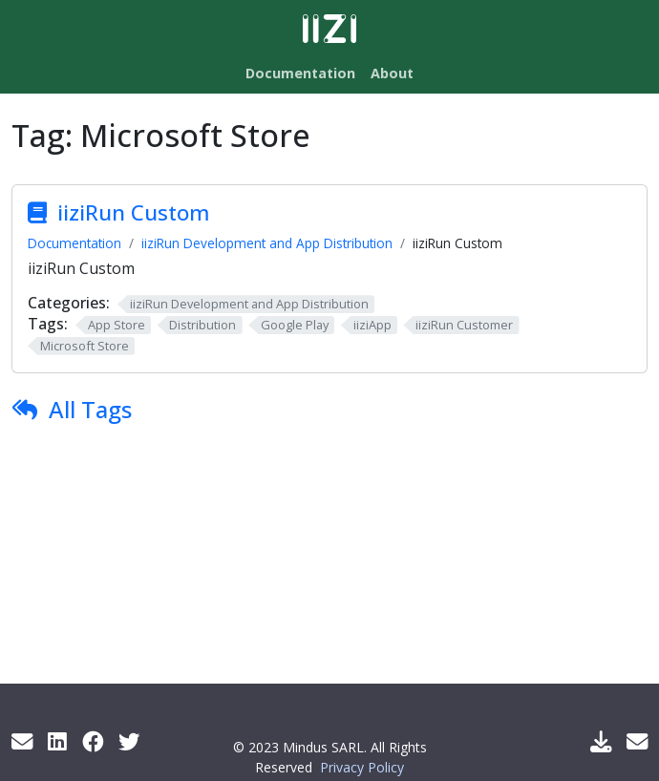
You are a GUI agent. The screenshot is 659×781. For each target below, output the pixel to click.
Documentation (74, 243)
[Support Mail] (637, 741)
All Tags (90, 409)
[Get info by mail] (21, 741)
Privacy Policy (362, 767)
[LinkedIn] (57, 741)
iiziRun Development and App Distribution (267, 243)
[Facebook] (92, 741)
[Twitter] (128, 741)
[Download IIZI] (600, 741)
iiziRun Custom (133, 212)
